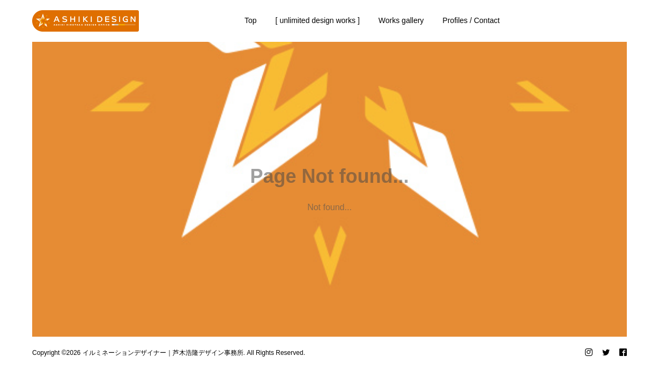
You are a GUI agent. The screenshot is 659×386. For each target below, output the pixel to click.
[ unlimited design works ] (318, 20)
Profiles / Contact (471, 20)
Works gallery (401, 20)
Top (251, 20)
